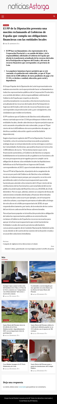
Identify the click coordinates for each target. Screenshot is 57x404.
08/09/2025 (13, 335)
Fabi (6, 43)
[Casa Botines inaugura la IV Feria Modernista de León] (15, 350)
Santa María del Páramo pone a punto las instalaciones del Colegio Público (42, 366)
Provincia (6, 25)
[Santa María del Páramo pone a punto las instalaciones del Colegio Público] (42, 350)
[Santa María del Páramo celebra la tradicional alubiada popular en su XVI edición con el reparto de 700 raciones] (42, 311)
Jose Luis (7, 296)
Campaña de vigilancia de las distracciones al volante (28, 242)
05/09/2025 (13, 368)
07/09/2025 (41, 333)
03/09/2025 (41, 370)
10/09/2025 (41, 294)
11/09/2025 (13, 296)
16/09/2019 (12, 43)
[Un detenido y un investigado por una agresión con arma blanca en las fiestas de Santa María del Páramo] (42, 272)
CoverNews (23, 401)
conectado (22, 387)
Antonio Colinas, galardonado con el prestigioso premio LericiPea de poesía (28, 247)
